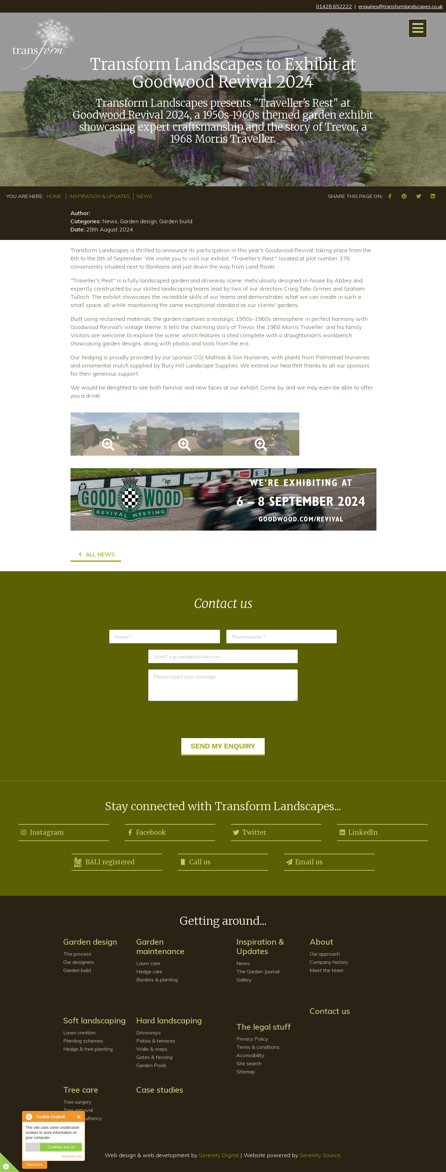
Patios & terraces (155, 1041)
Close (79, 1117)
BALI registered (103, 862)
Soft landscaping (94, 1020)
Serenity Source (320, 1155)
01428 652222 (334, 6)
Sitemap (245, 1071)
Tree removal (78, 1110)
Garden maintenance (160, 946)
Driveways (148, 1032)
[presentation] (223, 719)
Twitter (249, 831)
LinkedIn (358, 831)
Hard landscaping (169, 1020)
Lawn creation (79, 1032)
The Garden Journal (257, 971)
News (144, 196)
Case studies (159, 1090)
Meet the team (326, 970)
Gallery (244, 979)
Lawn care (148, 963)
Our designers (78, 962)
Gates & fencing (154, 1057)
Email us (304, 861)
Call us (195, 861)
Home (53, 196)
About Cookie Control (28, 1116)
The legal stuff (263, 1027)
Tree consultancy (82, 1118)
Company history (329, 962)
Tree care (80, 1090)
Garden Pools (151, 1065)
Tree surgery (77, 1102)
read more (34, 1164)
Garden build (77, 970)
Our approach (325, 954)
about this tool (72, 1156)
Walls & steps (151, 1049)
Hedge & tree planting (88, 1049)
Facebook (146, 831)
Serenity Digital (219, 1155)
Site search (249, 1063)
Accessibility (250, 1055)
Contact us (330, 1011)
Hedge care (149, 971)
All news (96, 554)
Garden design (90, 942)
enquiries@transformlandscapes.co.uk (400, 6)
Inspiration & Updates (99, 196)
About (321, 942)
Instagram (42, 831)
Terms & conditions (257, 1047)
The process (77, 954)
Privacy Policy (252, 1039)
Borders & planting (157, 979)
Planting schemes (83, 1041)
